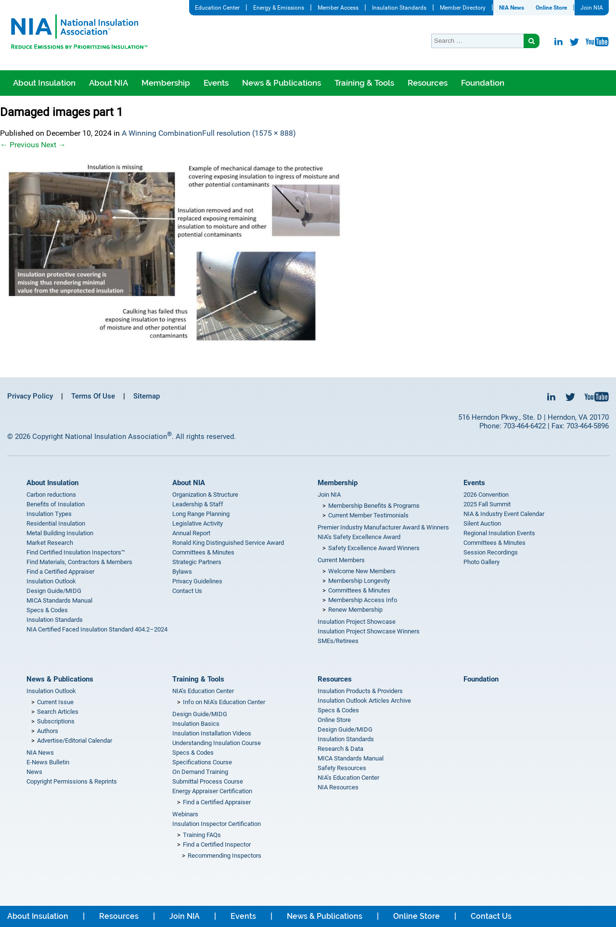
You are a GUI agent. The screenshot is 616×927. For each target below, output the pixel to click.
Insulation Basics (195, 723)
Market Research (49, 542)
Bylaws (182, 571)
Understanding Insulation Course (216, 743)
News (34, 771)
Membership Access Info (362, 600)
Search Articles (57, 711)
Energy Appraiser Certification (212, 791)
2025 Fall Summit (487, 504)
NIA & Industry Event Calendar (503, 513)
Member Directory (463, 7)
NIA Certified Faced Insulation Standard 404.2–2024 (96, 629)
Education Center (217, 7)
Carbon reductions (51, 494)
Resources (428, 83)
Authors (47, 730)
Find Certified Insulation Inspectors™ (75, 552)
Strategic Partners (196, 562)
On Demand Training (200, 771)
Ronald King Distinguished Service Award (228, 542)
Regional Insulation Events (499, 533)
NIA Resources (338, 787)
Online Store (551, 7)
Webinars (185, 814)
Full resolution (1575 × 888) (249, 133)
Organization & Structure (205, 494)
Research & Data (340, 748)
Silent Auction (482, 523)
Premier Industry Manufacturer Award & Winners (383, 527)
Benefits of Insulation (55, 504)
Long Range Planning (201, 513)
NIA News (511, 7)
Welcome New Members (362, 571)
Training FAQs (202, 834)
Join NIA (591, 7)
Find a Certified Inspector (217, 844)
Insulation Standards (399, 7)
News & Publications (281, 83)
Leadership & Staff (197, 504)
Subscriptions (56, 721)
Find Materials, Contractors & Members (79, 562)
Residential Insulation (55, 523)
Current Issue (55, 702)
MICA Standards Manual (59, 600)
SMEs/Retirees (338, 640)
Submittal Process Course (207, 781)
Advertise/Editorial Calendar (74, 740)
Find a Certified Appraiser (60, 571)
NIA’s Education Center (203, 691)
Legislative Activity (197, 523)
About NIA (108, 83)
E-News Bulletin (47, 762)
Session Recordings (490, 552)
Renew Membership (355, 609)
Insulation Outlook (51, 581)
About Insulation (44, 83)
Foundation (482, 83)
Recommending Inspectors (224, 855)
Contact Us (187, 590)
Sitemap (146, 396)
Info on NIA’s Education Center (224, 702)
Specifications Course (202, 762)
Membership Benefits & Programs (374, 505)
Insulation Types (49, 513)
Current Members (341, 560)
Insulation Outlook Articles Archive (364, 700)
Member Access (338, 7)
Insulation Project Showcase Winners (369, 631)
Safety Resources (342, 768)
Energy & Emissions (278, 7)
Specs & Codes (47, 610)
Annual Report (191, 533)
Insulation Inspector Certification (216, 823)
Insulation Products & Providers (360, 691)
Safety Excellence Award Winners (374, 548)
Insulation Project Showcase (357, 621)
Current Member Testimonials (368, 515)
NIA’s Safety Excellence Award (359, 537)
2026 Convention (486, 494)
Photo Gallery (481, 562)
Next (53, 144)
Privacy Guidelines (197, 581)
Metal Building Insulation (59, 533)
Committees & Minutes (203, 552)
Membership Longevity (359, 580)
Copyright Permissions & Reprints (71, 781)
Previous (19, 144)
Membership (165, 83)
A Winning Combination (162, 133)
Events (216, 83)
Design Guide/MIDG (53, 590)
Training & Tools (364, 83)
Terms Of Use (93, 396)
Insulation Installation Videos (211, 733)
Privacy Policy (30, 396)
